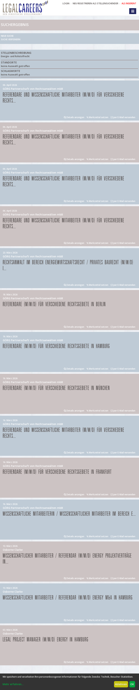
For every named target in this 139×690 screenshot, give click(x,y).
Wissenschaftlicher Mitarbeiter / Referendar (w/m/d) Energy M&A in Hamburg (68, 597)
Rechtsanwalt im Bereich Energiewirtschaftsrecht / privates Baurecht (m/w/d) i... (68, 265)
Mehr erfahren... (13, 684)
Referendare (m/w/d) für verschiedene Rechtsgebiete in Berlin (54, 304)
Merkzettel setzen (97, 117)
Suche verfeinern (10, 39)
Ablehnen (121, 684)
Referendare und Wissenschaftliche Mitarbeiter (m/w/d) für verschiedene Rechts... (63, 97)
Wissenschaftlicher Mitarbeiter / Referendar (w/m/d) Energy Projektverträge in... (67, 558)
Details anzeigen (74, 117)
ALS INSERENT (129, 3)
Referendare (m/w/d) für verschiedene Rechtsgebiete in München (56, 388)
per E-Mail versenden (123, 117)
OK (132, 684)
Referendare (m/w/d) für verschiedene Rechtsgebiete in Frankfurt (57, 472)
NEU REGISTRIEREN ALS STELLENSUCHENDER (95, 3)
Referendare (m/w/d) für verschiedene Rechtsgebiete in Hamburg (56, 346)
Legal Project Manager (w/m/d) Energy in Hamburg (45, 639)
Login (66, 3)
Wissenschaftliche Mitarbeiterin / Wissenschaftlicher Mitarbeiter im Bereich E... (69, 514)
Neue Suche (7, 35)
